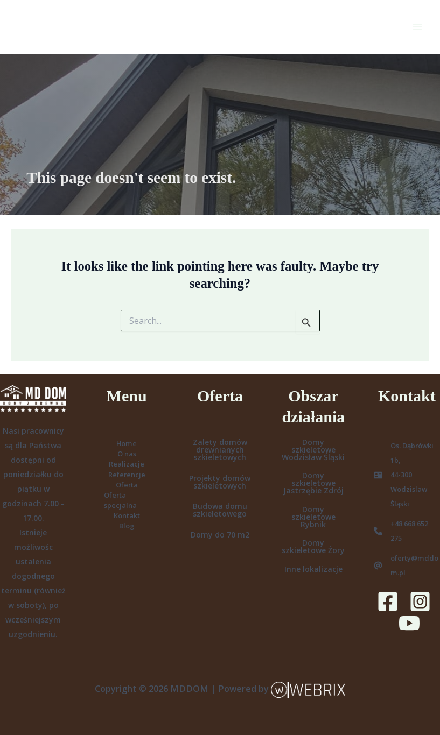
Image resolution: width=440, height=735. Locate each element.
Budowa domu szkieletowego (220, 510)
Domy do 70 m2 (220, 534)
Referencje (126, 474)
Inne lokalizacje (313, 569)
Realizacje (126, 464)
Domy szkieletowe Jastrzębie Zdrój (313, 483)
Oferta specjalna (120, 500)
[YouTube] (409, 623)
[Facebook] (388, 601)
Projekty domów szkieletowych (219, 482)
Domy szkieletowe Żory (313, 546)
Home (126, 443)
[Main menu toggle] (417, 27)
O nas (126, 453)
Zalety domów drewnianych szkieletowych (220, 449)
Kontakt (127, 515)
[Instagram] (420, 601)
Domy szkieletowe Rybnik (313, 516)
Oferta (127, 485)
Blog (126, 526)
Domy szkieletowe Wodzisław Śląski (313, 449)
